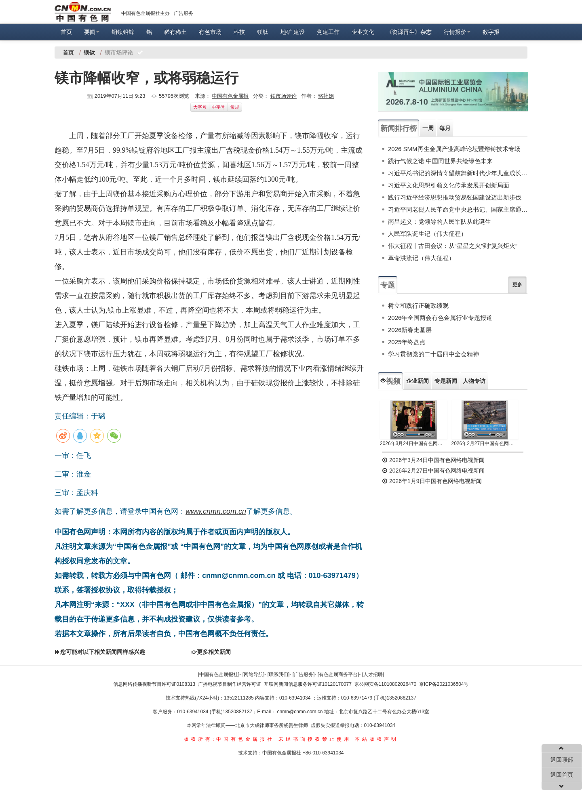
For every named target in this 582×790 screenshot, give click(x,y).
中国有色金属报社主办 (145, 13)
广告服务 (183, 13)
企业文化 (363, 32)
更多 (517, 285)
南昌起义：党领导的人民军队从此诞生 (439, 221)
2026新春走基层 (410, 329)
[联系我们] (279, 674)
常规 (234, 107)
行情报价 (457, 32)
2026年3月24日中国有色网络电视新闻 (413, 443)
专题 (387, 285)
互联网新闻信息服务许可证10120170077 (308, 684)
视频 (390, 381)
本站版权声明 (377, 739)
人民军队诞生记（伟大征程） (427, 233)
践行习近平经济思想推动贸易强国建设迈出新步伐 (454, 197)
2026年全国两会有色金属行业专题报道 (440, 317)
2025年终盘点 (407, 341)
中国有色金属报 (230, 96)
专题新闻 (445, 381)
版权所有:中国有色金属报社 (228, 739)
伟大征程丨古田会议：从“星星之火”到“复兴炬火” (452, 245)
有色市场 (210, 32)
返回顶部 (561, 759)
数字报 (491, 32)
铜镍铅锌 (123, 32)
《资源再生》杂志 (409, 32)
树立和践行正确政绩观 (418, 305)
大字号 (200, 107)
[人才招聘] (373, 674)
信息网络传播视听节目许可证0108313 (154, 684)
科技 (239, 32)
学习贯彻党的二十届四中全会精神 (433, 354)
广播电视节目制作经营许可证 (229, 684)
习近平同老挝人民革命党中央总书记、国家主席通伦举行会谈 (457, 209)
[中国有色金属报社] (219, 674)
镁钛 (262, 32)
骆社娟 (326, 96)
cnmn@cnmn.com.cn (300, 711)
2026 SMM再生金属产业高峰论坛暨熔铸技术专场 (454, 148)
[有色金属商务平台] (338, 674)
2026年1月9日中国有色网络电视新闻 (432, 481)
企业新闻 (417, 381)
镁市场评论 (283, 96)
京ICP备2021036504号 (444, 684)
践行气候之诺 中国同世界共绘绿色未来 (440, 161)
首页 (66, 32)
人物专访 (474, 381)
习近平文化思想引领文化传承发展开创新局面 (448, 185)
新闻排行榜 (398, 128)
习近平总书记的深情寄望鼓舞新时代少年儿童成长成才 (457, 173)
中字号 (218, 107)
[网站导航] (253, 674)
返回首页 (561, 774)
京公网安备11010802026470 (385, 684)
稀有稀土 (175, 32)
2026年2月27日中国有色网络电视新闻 (485, 443)
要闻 (91, 32)
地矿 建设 (292, 32)
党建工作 (328, 32)
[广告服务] (304, 674)
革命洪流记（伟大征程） (421, 257)
